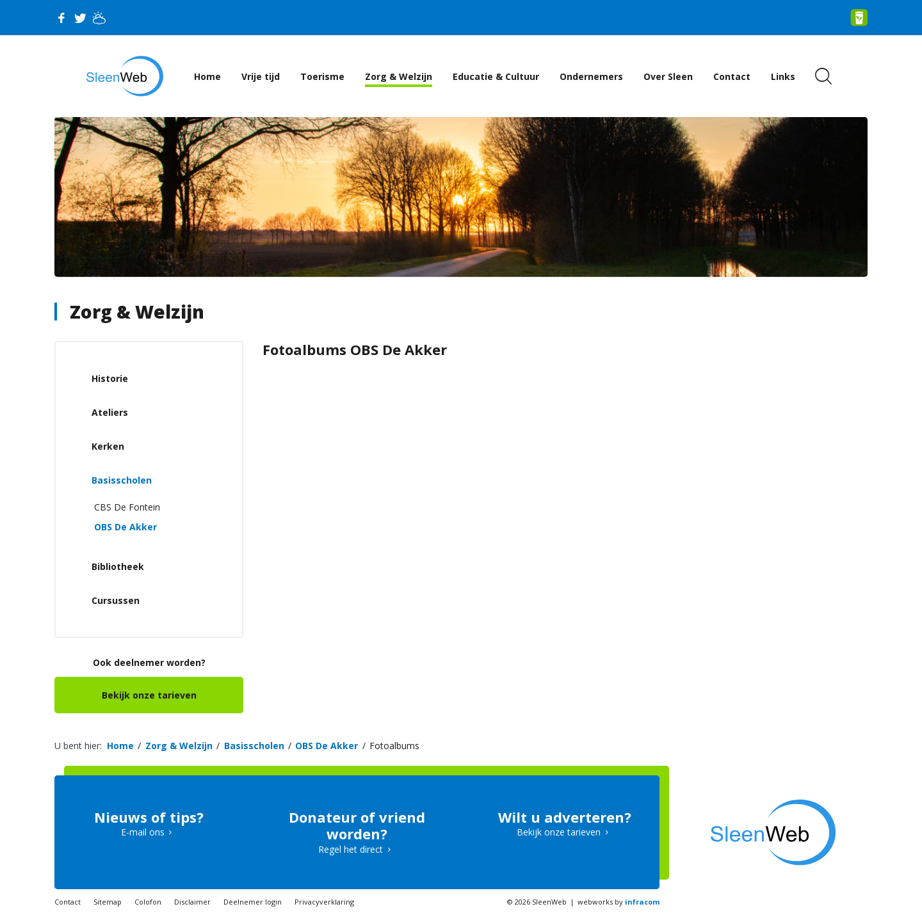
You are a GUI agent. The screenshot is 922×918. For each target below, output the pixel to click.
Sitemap (107, 901)
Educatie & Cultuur (496, 76)
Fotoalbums (394, 746)
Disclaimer (192, 901)
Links (783, 76)
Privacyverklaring (324, 901)
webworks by (618, 901)
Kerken (108, 446)
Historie (110, 378)
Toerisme (322, 76)
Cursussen (116, 600)
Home (207, 76)
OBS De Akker (125, 527)
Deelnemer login (252, 901)
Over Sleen (668, 76)
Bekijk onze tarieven (149, 695)
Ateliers (110, 412)
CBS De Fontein (127, 507)
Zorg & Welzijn (398, 76)
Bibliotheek (118, 566)
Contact (731, 76)
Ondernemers (591, 76)
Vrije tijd (260, 76)
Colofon (147, 901)
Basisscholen (122, 480)
